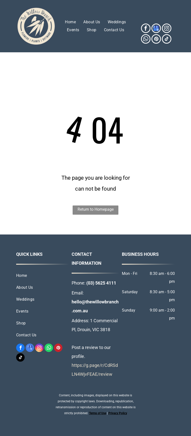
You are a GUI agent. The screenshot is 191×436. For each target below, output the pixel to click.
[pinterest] (156, 39)
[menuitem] (70, 22)
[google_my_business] (156, 29)
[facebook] (145, 29)
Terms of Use (97, 413)
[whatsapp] (145, 39)
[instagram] (166, 29)
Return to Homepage (96, 209)
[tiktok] (166, 39)
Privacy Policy (117, 413)
